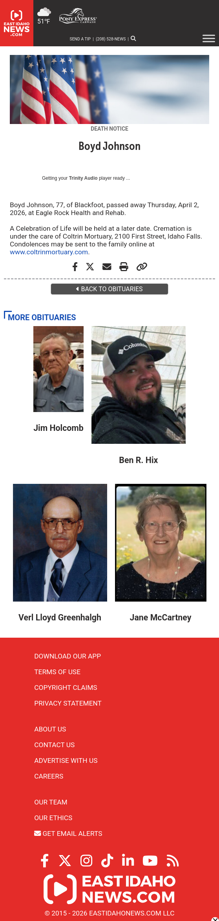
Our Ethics (53, 818)
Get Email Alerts (68, 833)
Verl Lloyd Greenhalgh (59, 617)
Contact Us (54, 745)
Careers (48, 776)
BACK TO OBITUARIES (109, 289)
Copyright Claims (65, 687)
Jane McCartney (161, 617)
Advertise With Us (65, 760)
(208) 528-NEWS (111, 39)
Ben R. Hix (138, 460)
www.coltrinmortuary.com (49, 252)
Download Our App (67, 656)
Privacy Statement (68, 703)
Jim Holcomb (58, 428)
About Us (50, 729)
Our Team (50, 802)
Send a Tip (80, 39)
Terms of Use (57, 672)
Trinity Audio (83, 178)
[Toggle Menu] (209, 38)
